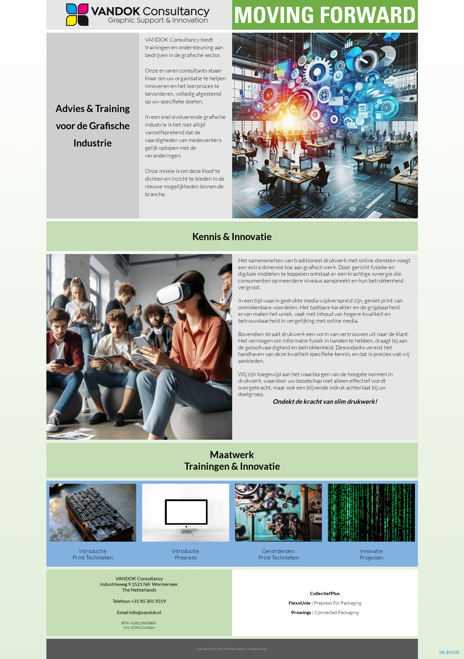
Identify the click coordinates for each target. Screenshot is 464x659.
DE (456, 652)
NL (442, 652)
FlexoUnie (300, 603)
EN (449, 652)
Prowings (301, 612)
